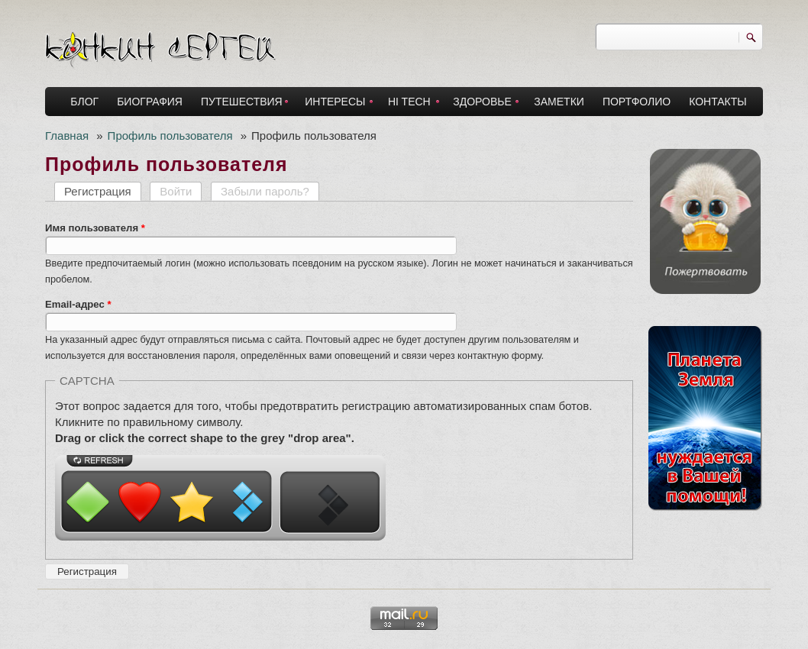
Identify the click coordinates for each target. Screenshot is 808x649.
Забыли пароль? (265, 191)
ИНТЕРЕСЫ (335, 101)
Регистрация (102, 191)
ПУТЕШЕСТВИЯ (242, 101)
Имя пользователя (95, 228)
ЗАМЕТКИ (559, 101)
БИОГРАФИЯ (150, 101)
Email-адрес (78, 304)
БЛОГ (84, 101)
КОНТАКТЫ (718, 101)
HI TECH (409, 101)
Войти (176, 191)
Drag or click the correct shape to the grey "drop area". (204, 437)
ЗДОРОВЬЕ (482, 101)
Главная (67, 135)
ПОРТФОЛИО (637, 101)
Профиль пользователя (170, 135)
